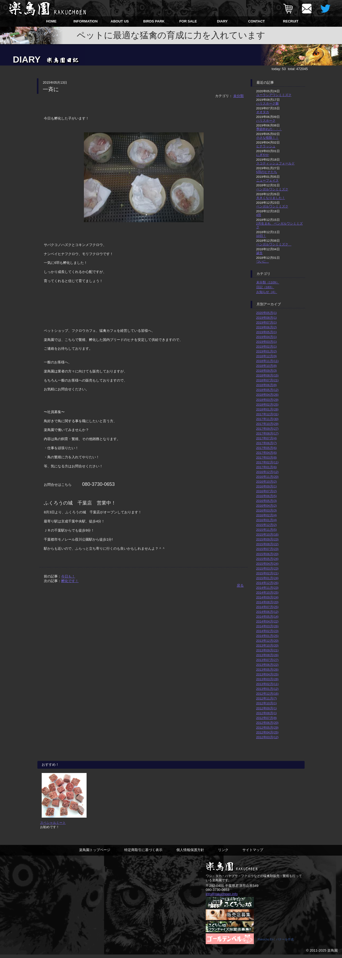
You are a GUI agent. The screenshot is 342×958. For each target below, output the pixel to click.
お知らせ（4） (266, 292)
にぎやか (262, 154)
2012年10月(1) (266, 703)
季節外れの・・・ (269, 129)
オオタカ (262, 112)
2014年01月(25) (267, 635)
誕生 (259, 253)
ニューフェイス (267, 180)
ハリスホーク (265, 120)
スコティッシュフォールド (275, 163)
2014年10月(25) (267, 592)
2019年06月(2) (266, 327)
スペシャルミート (53, 826)
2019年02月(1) (266, 346)
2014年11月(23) (267, 587)
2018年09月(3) (266, 370)
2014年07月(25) (267, 607)
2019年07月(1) (266, 322)
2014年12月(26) (267, 582)
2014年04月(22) (267, 621)
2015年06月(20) (267, 554)
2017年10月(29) (267, 423)
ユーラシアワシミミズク (274, 95)
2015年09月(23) (267, 539)
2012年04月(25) (267, 732)
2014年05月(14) (267, 616)
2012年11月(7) (266, 698)
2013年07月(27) (267, 659)
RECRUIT (290, 21)
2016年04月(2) (266, 505)
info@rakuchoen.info (222, 897)
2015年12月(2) (266, 524)
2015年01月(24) (267, 578)
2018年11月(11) (267, 361)
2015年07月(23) (267, 549)
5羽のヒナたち (266, 172)
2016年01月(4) (266, 520)
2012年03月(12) (267, 737)
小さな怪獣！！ (267, 137)
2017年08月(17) (267, 433)
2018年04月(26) (267, 394)
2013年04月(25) (267, 674)
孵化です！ (70, 581)
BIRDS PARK (154, 21)
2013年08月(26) (267, 655)
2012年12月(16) (267, 693)
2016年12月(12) (267, 472)
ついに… (262, 261)
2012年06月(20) (267, 722)
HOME (51, 21)
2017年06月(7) (266, 443)
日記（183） (265, 287)
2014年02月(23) (267, 631)
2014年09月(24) (267, 597)
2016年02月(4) (266, 515)
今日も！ (68, 576)
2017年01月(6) (266, 467)
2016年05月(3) (266, 500)
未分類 (238, 96)
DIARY (222, 21)
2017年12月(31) (267, 414)
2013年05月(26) (267, 669)
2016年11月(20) (267, 476)
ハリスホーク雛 (267, 103)
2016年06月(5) (266, 496)
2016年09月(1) (266, 486)
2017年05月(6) (266, 447)
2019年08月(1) (266, 317)
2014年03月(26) (267, 626)
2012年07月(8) (266, 718)
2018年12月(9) (266, 356)
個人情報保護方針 (190, 853)
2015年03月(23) (267, 568)
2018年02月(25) (267, 404)
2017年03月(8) (266, 457)
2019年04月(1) (266, 336)
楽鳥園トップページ (94, 853)
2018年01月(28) (267, 409)
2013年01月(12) (267, 688)
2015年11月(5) (266, 529)
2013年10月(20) (267, 645)
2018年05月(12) (267, 389)
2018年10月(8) (266, 365)
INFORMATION (85, 21)
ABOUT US (120, 21)
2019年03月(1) (266, 341)
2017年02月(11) (267, 462)
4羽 (258, 215)
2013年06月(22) (267, 664)
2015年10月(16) (267, 534)
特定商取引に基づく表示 (143, 853)
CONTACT (256, 21)
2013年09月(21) (267, 650)
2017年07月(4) (266, 438)
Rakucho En (266, 942)
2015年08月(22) (267, 544)
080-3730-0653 (217, 893)
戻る (240, 585)
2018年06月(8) (266, 385)
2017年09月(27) (267, 428)
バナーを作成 (285, 942)
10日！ (261, 235)
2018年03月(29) (267, 399)
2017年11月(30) (267, 419)
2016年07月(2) (266, 491)
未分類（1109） (267, 282)
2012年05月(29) (267, 727)
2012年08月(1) (266, 713)
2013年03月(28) (267, 679)
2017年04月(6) (266, 452)
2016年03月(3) (266, 510)
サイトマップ (252, 853)
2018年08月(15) (267, 375)
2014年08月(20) (267, 602)
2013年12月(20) (267, 640)
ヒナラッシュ (265, 146)
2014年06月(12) (267, 611)
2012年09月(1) (266, 708)
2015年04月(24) (267, 563)
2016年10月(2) (266, 481)
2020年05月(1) (266, 312)
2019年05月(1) (266, 332)
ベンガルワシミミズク (272, 189)
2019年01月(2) (266, 351)
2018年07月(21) (267, 380)
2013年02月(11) (267, 684)
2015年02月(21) (267, 573)
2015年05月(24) (267, 558)
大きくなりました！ (270, 197)
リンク (223, 853)
